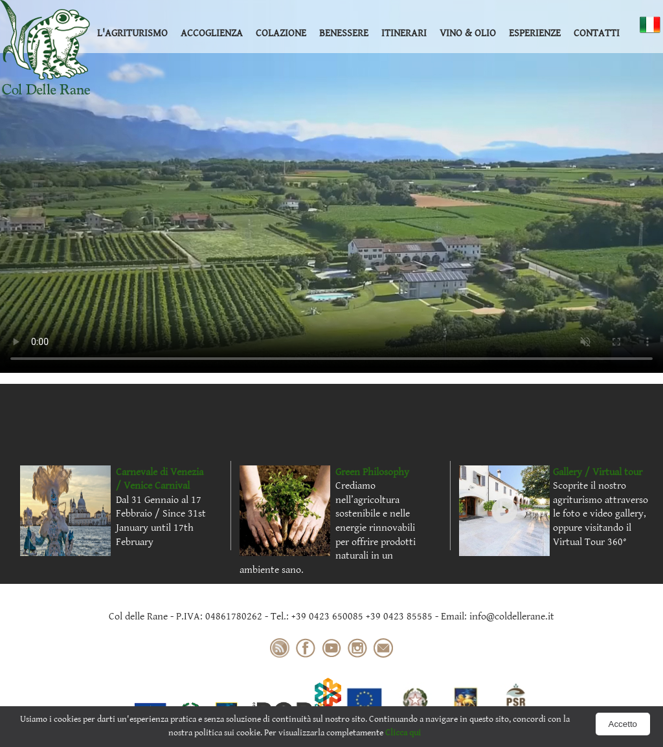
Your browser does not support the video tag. (331, 186)
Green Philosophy (372, 472)
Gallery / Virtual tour (597, 472)
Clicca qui (403, 733)
